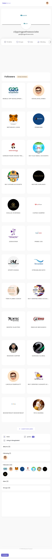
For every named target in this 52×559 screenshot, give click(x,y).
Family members (22, 76)
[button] (47, 3)
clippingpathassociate (26, 31)
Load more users (27, 429)
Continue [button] (4, 555)
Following (6, 453)
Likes (4, 481)
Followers (6, 465)
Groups (5, 488)
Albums (5, 446)
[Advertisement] (26, 59)
